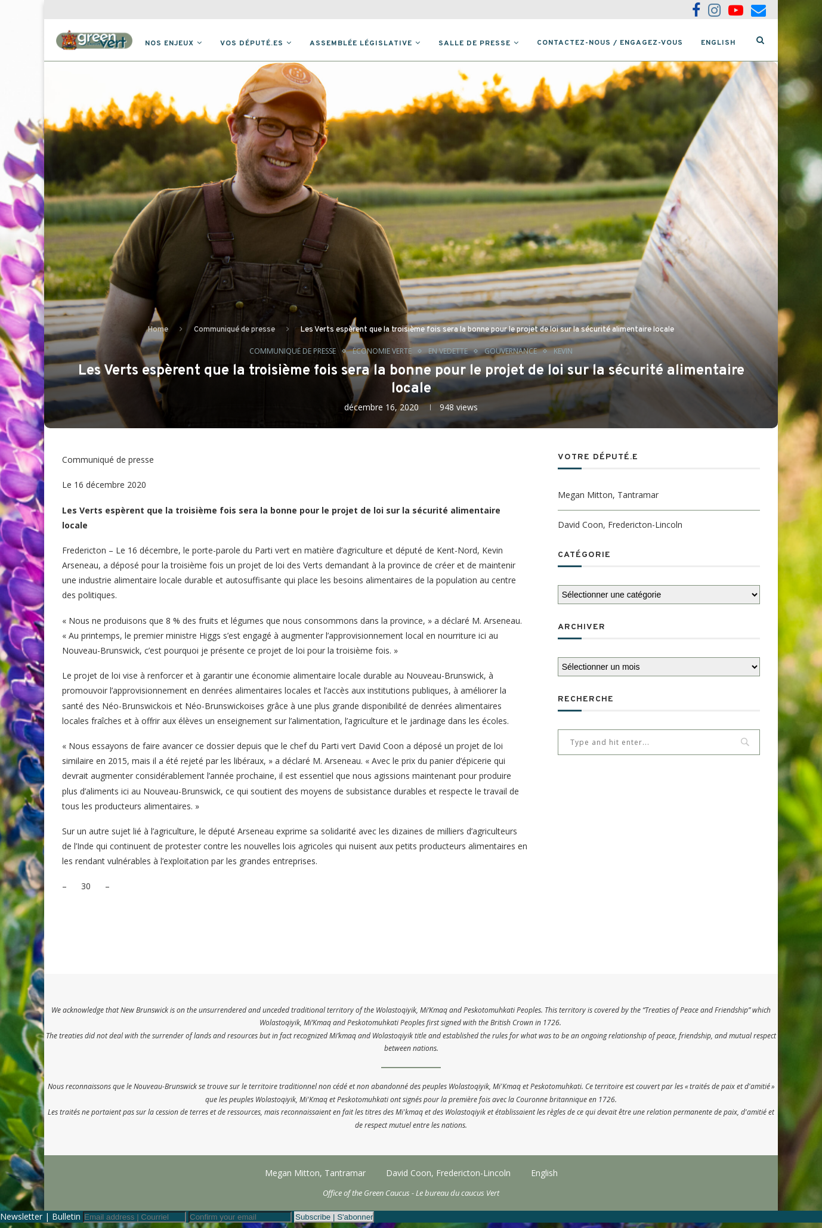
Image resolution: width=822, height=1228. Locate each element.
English (739, 43)
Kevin (571, 356)
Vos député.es (272, 43)
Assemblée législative (381, 43)
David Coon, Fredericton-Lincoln (620, 530)
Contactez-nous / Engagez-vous (631, 43)
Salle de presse (495, 43)
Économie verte (381, 356)
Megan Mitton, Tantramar (608, 500)
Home (158, 334)
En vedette (450, 356)
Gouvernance (516, 356)
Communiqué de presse (234, 334)
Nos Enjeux (190, 43)
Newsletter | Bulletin (40, 1221)
